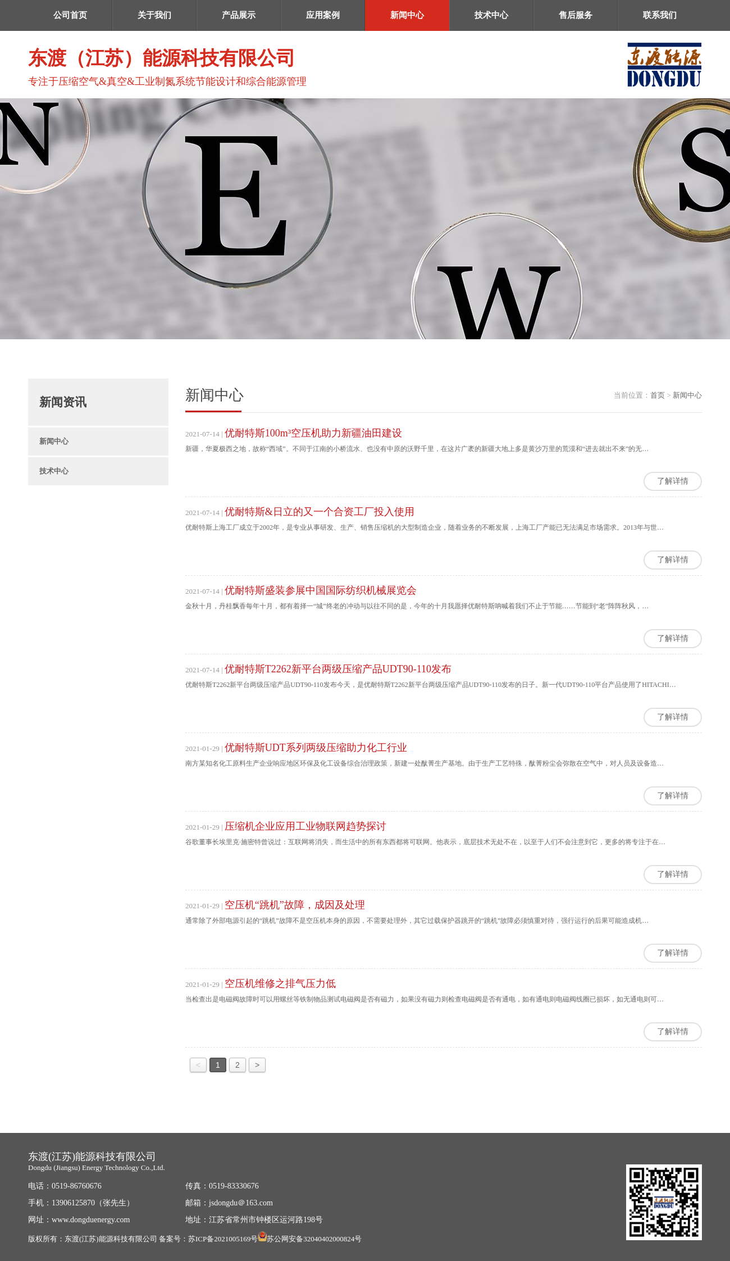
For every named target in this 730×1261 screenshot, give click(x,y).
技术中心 (491, 15)
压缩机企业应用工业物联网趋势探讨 (305, 826)
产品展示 (239, 15)
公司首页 (70, 15)
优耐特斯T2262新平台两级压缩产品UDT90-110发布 (338, 669)
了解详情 (672, 481)
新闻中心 (407, 15)
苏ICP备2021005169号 (223, 1239)
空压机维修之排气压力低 (280, 983)
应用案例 (323, 15)
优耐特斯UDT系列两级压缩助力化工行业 (316, 747)
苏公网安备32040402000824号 (314, 1239)
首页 (657, 395)
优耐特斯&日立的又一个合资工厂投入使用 (319, 511)
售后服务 (575, 15)
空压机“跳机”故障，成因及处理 (295, 905)
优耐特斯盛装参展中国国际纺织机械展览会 (321, 590)
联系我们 (660, 15)
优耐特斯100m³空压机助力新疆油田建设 (313, 433)
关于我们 (154, 15)
